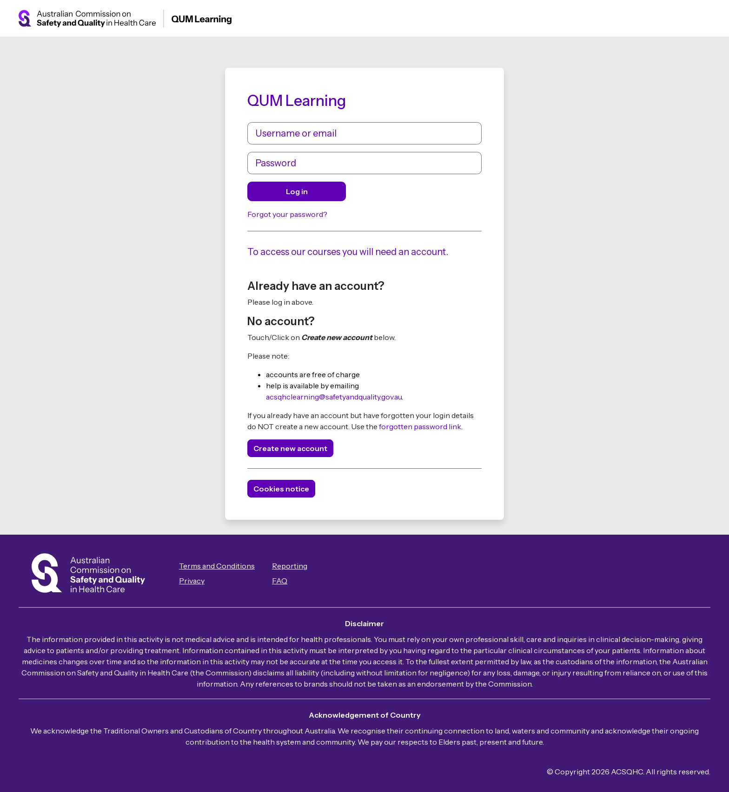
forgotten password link (420, 426)
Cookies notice (281, 488)
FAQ (279, 580)
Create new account (290, 448)
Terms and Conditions (217, 565)
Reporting (289, 565)
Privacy (192, 580)
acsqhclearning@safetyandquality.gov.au (334, 396)
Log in (297, 191)
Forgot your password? (287, 214)
